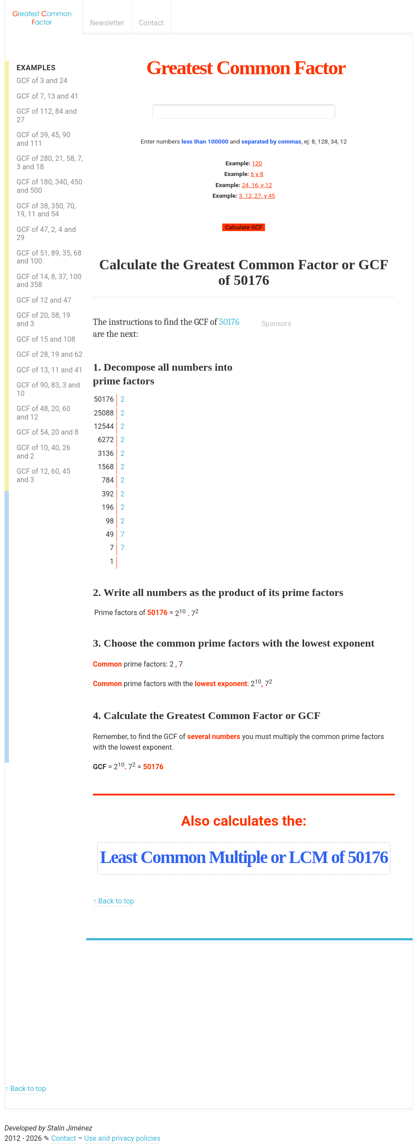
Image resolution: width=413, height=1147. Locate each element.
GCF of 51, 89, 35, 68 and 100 (48, 257)
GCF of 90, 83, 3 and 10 (48, 389)
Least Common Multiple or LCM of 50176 (244, 857)
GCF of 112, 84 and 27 (46, 115)
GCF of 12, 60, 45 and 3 (43, 475)
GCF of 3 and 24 (41, 80)
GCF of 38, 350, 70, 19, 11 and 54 (46, 210)
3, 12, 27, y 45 (257, 195)
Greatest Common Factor (245, 67)
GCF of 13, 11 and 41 (49, 370)
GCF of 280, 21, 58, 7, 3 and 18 (49, 162)
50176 (251, 280)
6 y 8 (257, 173)
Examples (36, 68)
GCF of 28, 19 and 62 (49, 354)
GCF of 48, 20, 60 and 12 (43, 412)
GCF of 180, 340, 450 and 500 (49, 186)
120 (257, 163)
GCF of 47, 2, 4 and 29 (46, 233)
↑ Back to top (113, 901)
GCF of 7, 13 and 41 (47, 96)
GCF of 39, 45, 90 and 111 (43, 139)
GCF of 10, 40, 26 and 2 (43, 452)
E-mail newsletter (391, 23)
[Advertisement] (44, 624)
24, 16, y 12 (257, 184)
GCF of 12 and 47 (43, 300)
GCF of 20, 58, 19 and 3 (43, 319)
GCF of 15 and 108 (45, 339)
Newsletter (107, 23)
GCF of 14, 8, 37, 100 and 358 (48, 280)
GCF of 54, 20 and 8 (47, 432)
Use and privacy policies (122, 1138)
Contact (151, 23)
